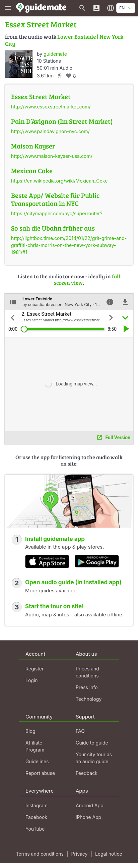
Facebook (36, 817)
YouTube (35, 829)
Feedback (86, 773)
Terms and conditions (39, 854)
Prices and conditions (87, 672)
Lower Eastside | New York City (64, 40)
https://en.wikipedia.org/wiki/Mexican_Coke (59, 181)
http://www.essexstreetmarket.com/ (50, 106)
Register (34, 668)
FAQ (80, 731)
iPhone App (88, 817)
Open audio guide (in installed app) (73, 582)
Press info (87, 687)
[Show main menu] (8, 8)
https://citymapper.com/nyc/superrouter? (56, 213)
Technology (88, 699)
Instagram (36, 805)
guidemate (55, 54)
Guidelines (37, 761)
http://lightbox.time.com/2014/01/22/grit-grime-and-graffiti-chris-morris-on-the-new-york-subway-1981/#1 (69, 245)
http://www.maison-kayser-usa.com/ (51, 156)
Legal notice (108, 854)
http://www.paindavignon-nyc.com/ (50, 131)
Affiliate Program (34, 746)
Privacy (79, 854)
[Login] (96, 8)
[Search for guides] (82, 8)
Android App (90, 805)
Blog (30, 731)
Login (31, 680)
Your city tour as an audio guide (94, 758)
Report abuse (40, 773)
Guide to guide (92, 743)
